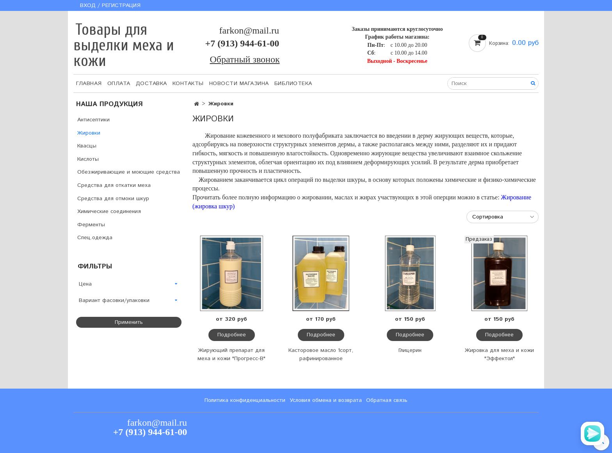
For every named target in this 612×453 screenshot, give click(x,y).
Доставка (151, 83)
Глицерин (410, 350)
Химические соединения (109, 211)
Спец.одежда (94, 238)
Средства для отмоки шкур (113, 199)
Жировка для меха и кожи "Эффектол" (499, 354)
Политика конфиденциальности (245, 400)
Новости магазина (239, 83)
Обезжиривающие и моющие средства (128, 172)
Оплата (118, 83)
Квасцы (86, 146)
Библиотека (293, 83)
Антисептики (93, 120)
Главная (89, 83)
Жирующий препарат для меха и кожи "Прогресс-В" (231, 354)
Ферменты (91, 225)
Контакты (188, 83)
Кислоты (88, 159)
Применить (129, 322)
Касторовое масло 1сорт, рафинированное (320, 354)
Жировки (88, 133)
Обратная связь (386, 400)
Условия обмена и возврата (326, 400)
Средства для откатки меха (114, 185)
